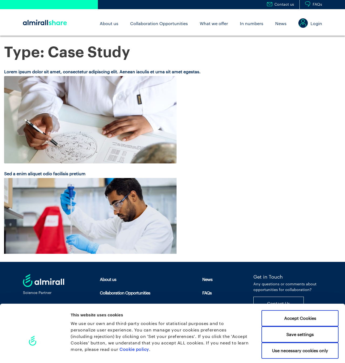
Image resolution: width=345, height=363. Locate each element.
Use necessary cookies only (300, 327)
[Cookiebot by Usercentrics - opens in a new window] (34, 352)
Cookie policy (134, 325)
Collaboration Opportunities (159, 23)
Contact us (284, 4)
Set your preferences (288, 352)
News (281, 23)
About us (109, 23)
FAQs (317, 4)
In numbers (251, 23)
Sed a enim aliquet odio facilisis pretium (44, 173)
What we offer (214, 23)
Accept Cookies (300, 294)
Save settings (300, 311)
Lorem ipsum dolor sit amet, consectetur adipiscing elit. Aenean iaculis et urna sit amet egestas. (102, 71)
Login (316, 23)
